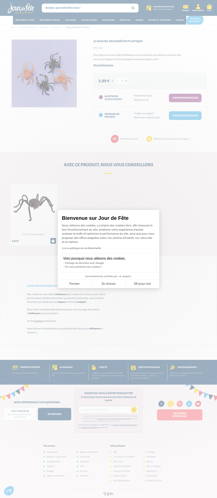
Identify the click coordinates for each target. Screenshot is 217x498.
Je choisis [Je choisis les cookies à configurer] (108, 284)
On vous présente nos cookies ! (83, 266)
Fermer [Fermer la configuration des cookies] (74, 284)
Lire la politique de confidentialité (81, 248)
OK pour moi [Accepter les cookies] (142, 284)
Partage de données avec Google (84, 262)
